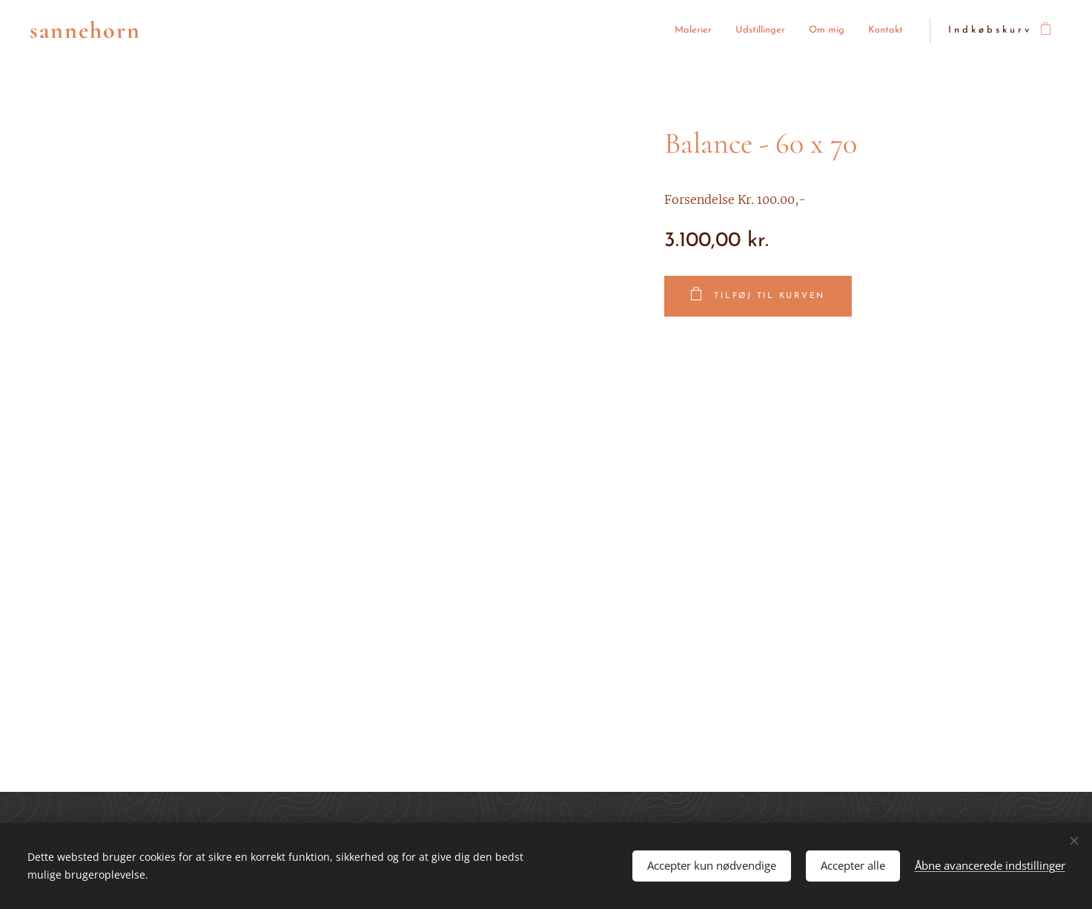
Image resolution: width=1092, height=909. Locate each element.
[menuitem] (611, 31)
